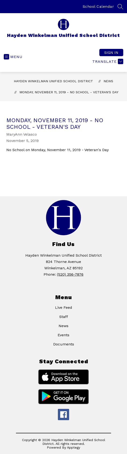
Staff (63, 316)
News (108, 81)
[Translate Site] (107, 61)
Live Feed (63, 307)
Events (63, 335)
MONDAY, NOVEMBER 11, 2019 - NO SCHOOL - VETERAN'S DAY (68, 92)
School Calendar (98, 6)
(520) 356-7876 (70, 274)
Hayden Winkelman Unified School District (53, 81)
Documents (63, 344)
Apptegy (73, 447)
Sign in (111, 52)
